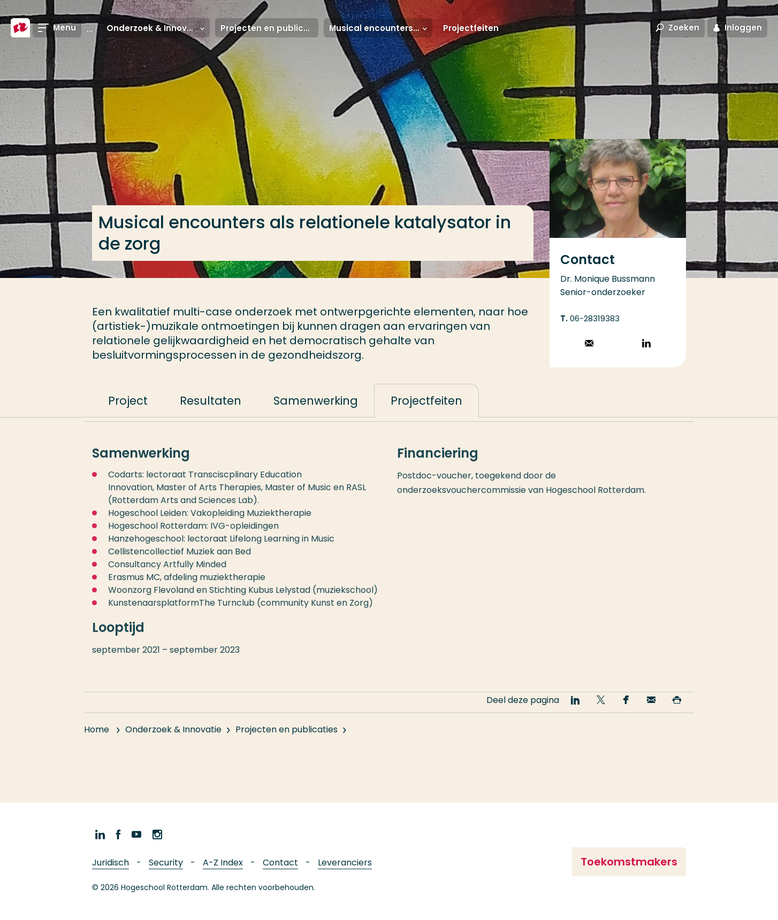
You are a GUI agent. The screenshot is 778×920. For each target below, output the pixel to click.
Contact (280, 862)
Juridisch (110, 862)
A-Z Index (223, 862)
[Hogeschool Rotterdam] (20, 27)
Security (166, 862)
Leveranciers (345, 862)
